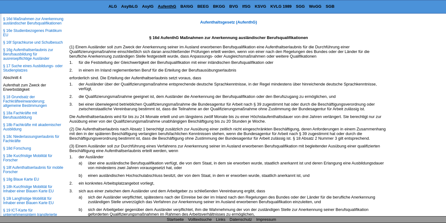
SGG (300, 6)
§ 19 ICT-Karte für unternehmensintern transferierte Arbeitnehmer (30, 214)
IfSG (246, 6)
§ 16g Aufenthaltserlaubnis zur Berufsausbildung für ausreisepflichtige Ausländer (28, 54)
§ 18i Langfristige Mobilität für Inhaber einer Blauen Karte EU (28, 200)
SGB (330, 6)
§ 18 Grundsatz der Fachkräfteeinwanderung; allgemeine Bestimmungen (25, 101)
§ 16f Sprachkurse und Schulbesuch (33, 42)
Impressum (266, 219)
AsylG (148, 6)
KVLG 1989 (281, 6)
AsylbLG (129, 6)
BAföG (186, 6)
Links (220, 219)
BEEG (203, 6)
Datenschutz (241, 219)
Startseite (175, 219)
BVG (233, 6)
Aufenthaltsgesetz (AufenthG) (228, 22)
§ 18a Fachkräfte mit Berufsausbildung (20, 115)
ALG (112, 6)
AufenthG (167, 6)
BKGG (219, 6)
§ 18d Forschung (17, 148)
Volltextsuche (200, 219)
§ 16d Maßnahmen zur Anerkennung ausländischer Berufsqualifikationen (33, 21)
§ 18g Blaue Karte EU (21, 179)
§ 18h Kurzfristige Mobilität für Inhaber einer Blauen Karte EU (28, 189)
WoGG (315, 6)
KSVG (260, 6)
